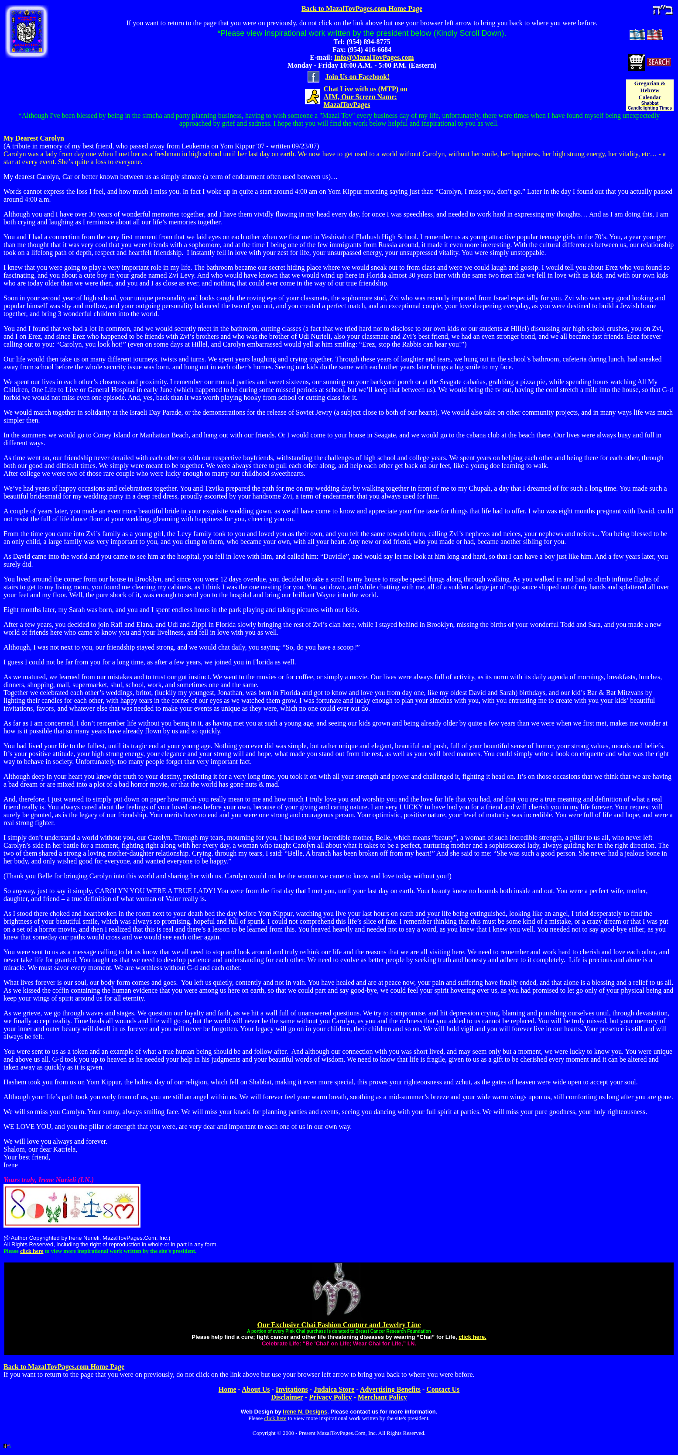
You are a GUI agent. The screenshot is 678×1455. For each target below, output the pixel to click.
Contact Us (442, 1389)
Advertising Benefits (390, 1389)
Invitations (292, 1389)
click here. (472, 1337)
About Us (256, 1389)
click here (32, 1251)
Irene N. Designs (305, 1411)
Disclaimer (287, 1397)
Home (227, 1389)
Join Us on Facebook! (357, 76)
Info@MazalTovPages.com (374, 57)
